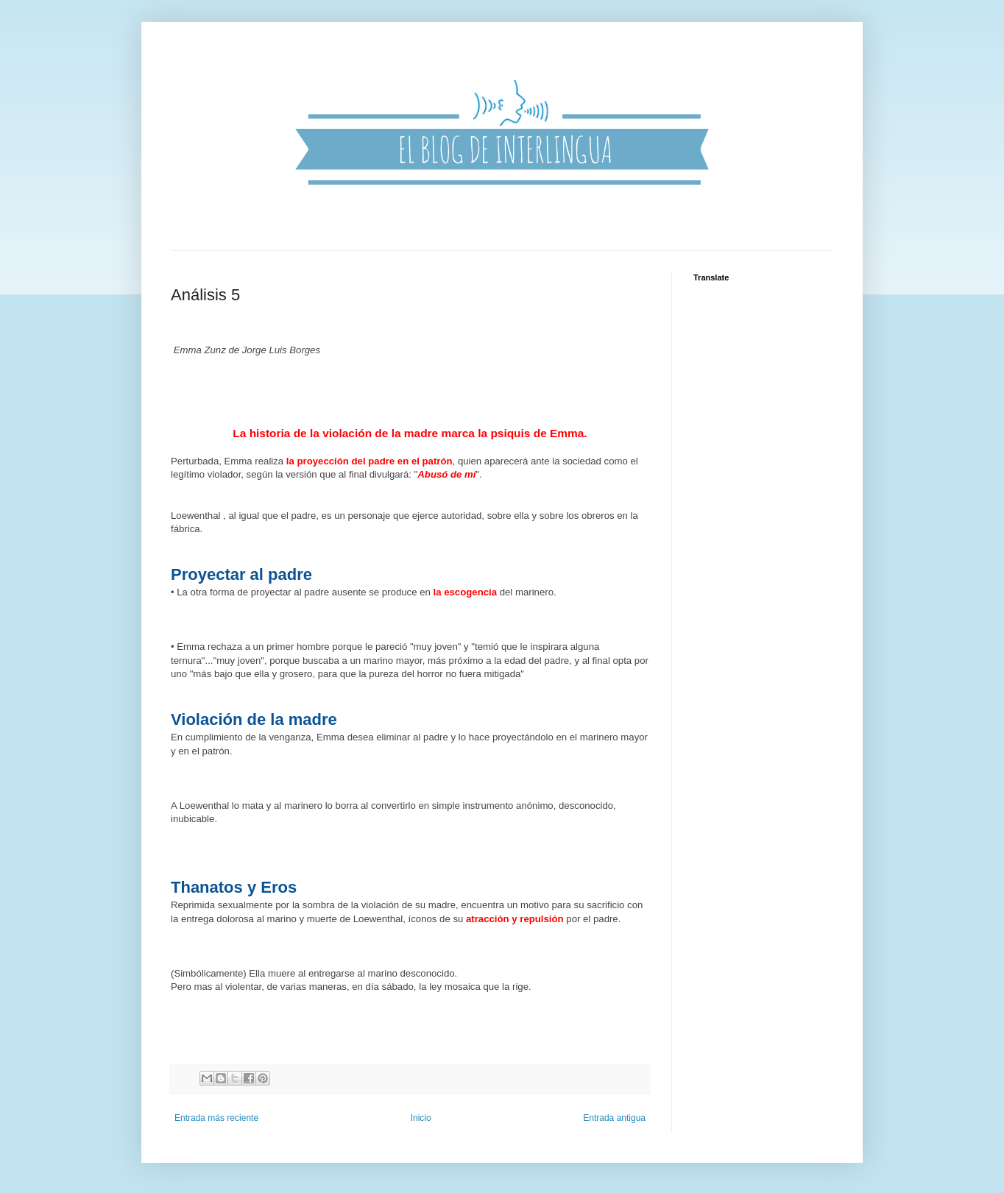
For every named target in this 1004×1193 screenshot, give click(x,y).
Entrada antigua (614, 1118)
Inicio (421, 1118)
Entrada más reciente (216, 1118)
